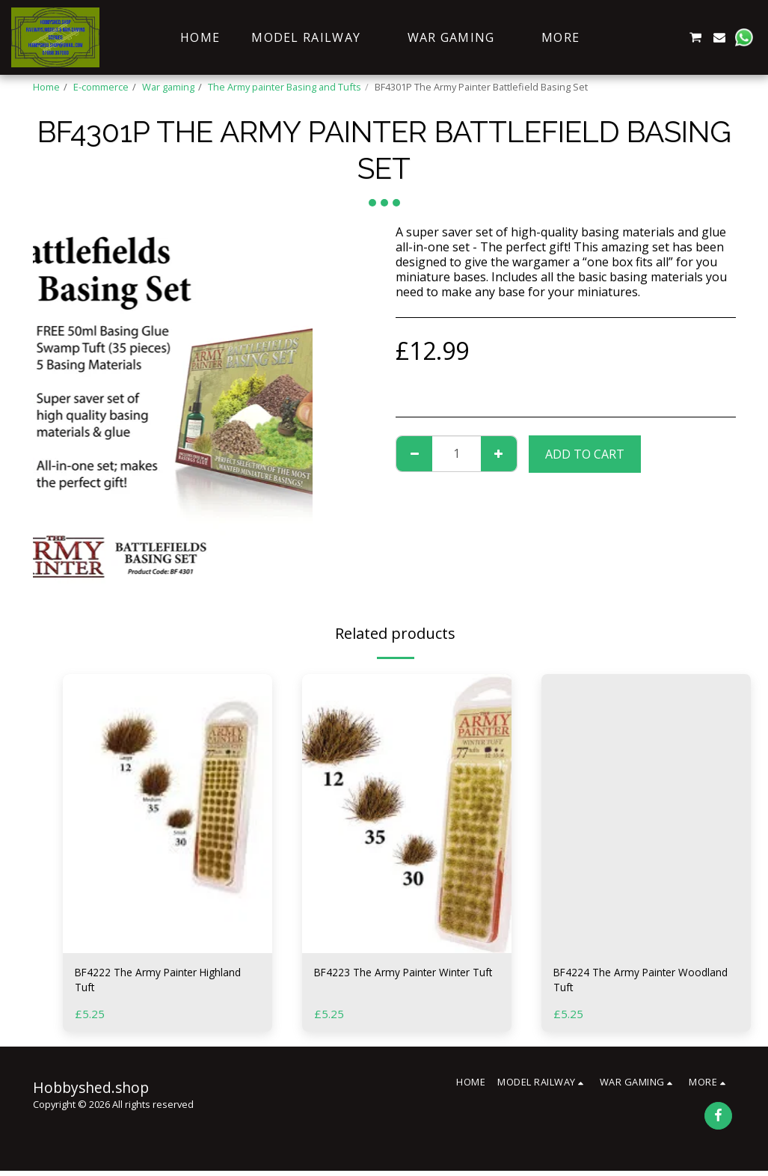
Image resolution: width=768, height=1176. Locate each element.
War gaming (168, 87)
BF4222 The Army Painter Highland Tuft (146, 983)
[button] (623, 37)
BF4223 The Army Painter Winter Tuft (406, 983)
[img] (167, 813)
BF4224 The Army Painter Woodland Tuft (624, 983)
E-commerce (101, 87)
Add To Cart (584, 454)
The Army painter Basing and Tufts (284, 87)
